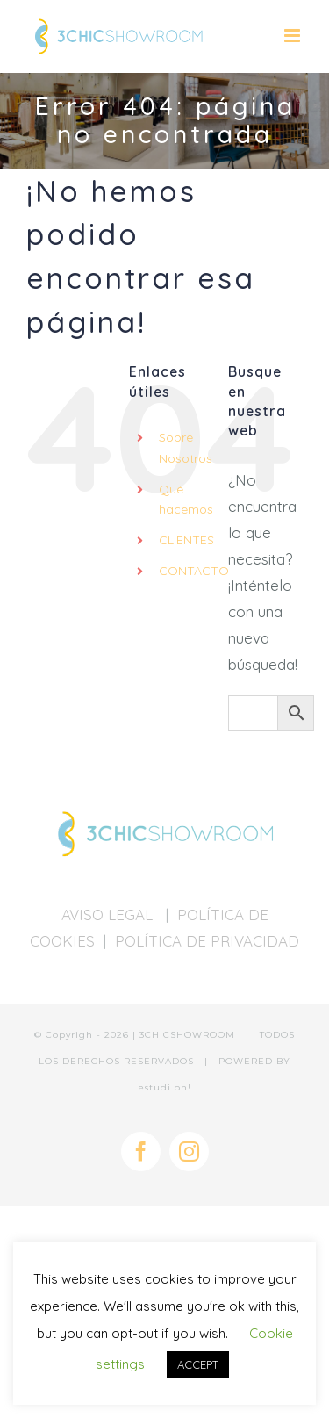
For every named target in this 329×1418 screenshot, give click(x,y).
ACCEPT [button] (197, 1364)
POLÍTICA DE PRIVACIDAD (207, 941)
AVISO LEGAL (109, 914)
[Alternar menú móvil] (293, 35)
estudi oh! (165, 1087)
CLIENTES (186, 540)
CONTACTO (194, 571)
